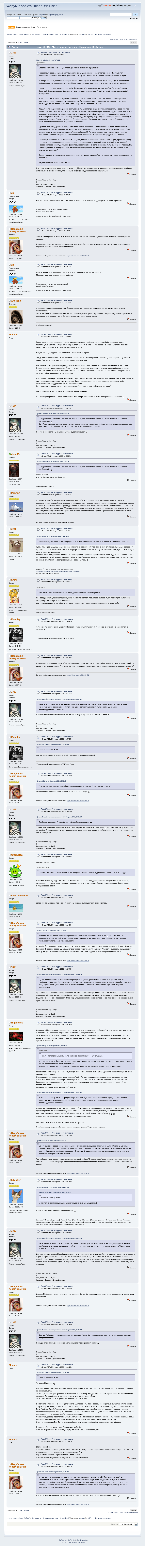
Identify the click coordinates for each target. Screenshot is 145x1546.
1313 (13, 53)
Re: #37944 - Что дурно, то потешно (57, 192)
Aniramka (82, 34)
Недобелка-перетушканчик (17, 230)
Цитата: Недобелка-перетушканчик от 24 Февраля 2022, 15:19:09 (59, 974)
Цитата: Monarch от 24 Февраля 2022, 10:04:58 (53, 536)
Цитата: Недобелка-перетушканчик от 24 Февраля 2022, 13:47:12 (59, 699)
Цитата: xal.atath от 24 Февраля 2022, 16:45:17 (53, 1472)
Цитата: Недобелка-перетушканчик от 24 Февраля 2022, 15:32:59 (59, 1238)
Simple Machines (82, 1540)
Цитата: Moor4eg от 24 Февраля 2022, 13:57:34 (53, 1187)
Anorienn (16, 301)
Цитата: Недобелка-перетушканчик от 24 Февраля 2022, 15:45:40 (59, 1330)
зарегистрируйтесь (56, 15)
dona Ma (15, 454)
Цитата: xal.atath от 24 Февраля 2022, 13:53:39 (53, 744)
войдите (42, 15)
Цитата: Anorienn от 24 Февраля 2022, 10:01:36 (53, 414)
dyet (13, 529)
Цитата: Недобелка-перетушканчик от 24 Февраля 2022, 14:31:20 (59, 817)
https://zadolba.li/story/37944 (48, 60)
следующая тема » (131, 39)
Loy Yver (15, 1180)
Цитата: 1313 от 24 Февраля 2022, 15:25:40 (51, 1141)
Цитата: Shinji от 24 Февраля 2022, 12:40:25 (52, 1045)
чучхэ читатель (19, 895)
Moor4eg (16, 619)
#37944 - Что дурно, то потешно (55, 52)
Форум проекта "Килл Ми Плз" (32, 6)
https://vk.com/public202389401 (78, 256)
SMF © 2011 (72, 1540)
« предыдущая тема (115, 39)
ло (12, 193)
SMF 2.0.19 (63, 1540)
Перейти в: (114, 1524)
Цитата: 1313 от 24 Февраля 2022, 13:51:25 (51, 781)
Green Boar (17, 855)
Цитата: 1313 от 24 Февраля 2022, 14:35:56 (51, 930)
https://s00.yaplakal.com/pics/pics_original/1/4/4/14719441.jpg (58, 571)
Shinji (14, 580)
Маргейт (15, 493)
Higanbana (17, 1022)
